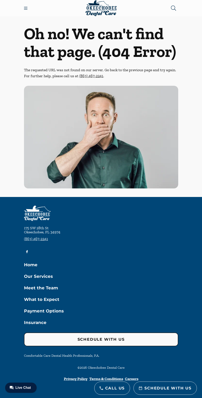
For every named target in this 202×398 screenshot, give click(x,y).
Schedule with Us (101, 339)
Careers (131, 378)
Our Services (38, 276)
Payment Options (44, 311)
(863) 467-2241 (91, 76)
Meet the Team (41, 287)
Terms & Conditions (106, 378)
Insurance (35, 322)
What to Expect (41, 299)
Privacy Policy (76, 378)
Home (30, 264)
